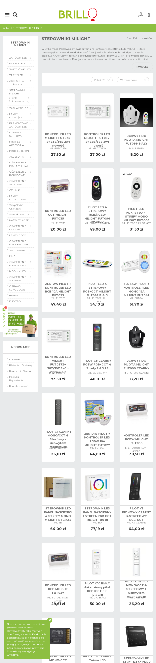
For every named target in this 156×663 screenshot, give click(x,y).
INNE (12, 256)
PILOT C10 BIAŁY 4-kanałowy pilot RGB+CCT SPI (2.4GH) (97, 589)
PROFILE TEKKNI (19, 150)
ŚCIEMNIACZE (19, 101)
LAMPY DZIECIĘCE (16, 115)
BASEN (13, 295)
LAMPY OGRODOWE (17, 197)
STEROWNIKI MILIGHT (17, 92)
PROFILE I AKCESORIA (16, 143)
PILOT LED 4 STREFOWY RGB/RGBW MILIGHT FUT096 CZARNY (97, 214)
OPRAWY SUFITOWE (15, 134)
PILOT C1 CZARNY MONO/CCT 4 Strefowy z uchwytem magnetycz (58, 439)
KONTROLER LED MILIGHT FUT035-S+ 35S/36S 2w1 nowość (58, 139)
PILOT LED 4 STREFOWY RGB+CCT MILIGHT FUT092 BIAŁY (97, 289)
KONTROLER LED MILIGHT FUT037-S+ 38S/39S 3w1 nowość (97, 139)
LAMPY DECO (17, 235)
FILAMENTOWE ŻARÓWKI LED (18, 125)
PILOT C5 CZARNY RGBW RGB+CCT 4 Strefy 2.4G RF (97, 364)
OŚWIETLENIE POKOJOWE (17, 173)
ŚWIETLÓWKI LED (20, 69)
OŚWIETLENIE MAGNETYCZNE (18, 243)
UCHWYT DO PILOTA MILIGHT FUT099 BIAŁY (136, 139)
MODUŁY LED (17, 271)
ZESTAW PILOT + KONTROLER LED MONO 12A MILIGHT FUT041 (136, 289)
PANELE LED (17, 63)
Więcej (142, 66)
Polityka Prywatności (16, 378)
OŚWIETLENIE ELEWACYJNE (17, 263)
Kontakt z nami (18, 386)
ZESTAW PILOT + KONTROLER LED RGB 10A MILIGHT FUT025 (58, 289)
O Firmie (14, 359)
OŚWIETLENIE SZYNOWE (17, 182)
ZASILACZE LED (19, 108)
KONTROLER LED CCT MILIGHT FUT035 (58, 214)
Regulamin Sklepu (20, 370)
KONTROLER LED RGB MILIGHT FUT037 (58, 589)
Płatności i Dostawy (20, 365)
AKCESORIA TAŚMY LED (16, 82)
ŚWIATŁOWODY (19, 214)
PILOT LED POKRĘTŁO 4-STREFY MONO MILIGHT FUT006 (136, 214)
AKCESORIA (16, 156)
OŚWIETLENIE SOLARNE (17, 278)
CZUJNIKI (14, 190)
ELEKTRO (15, 301)
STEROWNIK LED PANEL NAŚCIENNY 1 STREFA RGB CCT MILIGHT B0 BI (97, 514)
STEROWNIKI (17, 250)
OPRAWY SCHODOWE (17, 288)
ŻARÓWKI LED (18, 57)
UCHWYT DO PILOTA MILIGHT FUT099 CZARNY (136, 364)
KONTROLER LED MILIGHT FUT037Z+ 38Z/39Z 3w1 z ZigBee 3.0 (58, 364)
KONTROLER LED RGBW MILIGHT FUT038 (136, 439)
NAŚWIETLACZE (19, 220)
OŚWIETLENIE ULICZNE (17, 228)
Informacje (20, 347)
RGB (14, 97)
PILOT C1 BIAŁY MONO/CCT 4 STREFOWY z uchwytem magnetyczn (136, 589)
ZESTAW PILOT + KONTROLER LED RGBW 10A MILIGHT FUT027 (97, 439)
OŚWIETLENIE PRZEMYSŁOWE (19, 164)
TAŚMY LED (16, 75)
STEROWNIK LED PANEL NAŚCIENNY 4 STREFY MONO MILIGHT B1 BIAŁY (58, 514)
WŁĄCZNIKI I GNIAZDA (16, 207)
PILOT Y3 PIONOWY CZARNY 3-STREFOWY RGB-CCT (136, 514)
